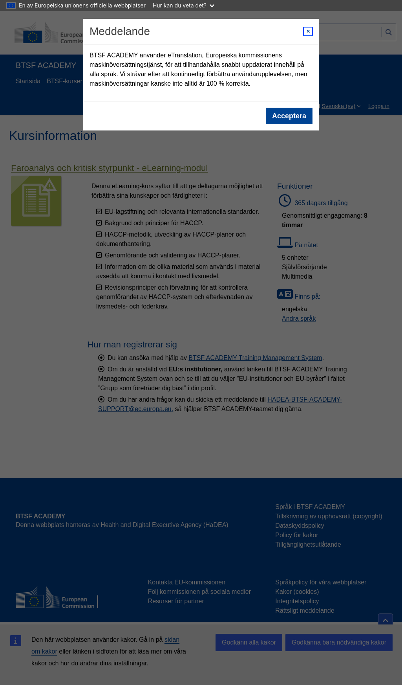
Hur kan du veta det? (183, 5)
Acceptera (289, 116)
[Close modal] (307, 31)
